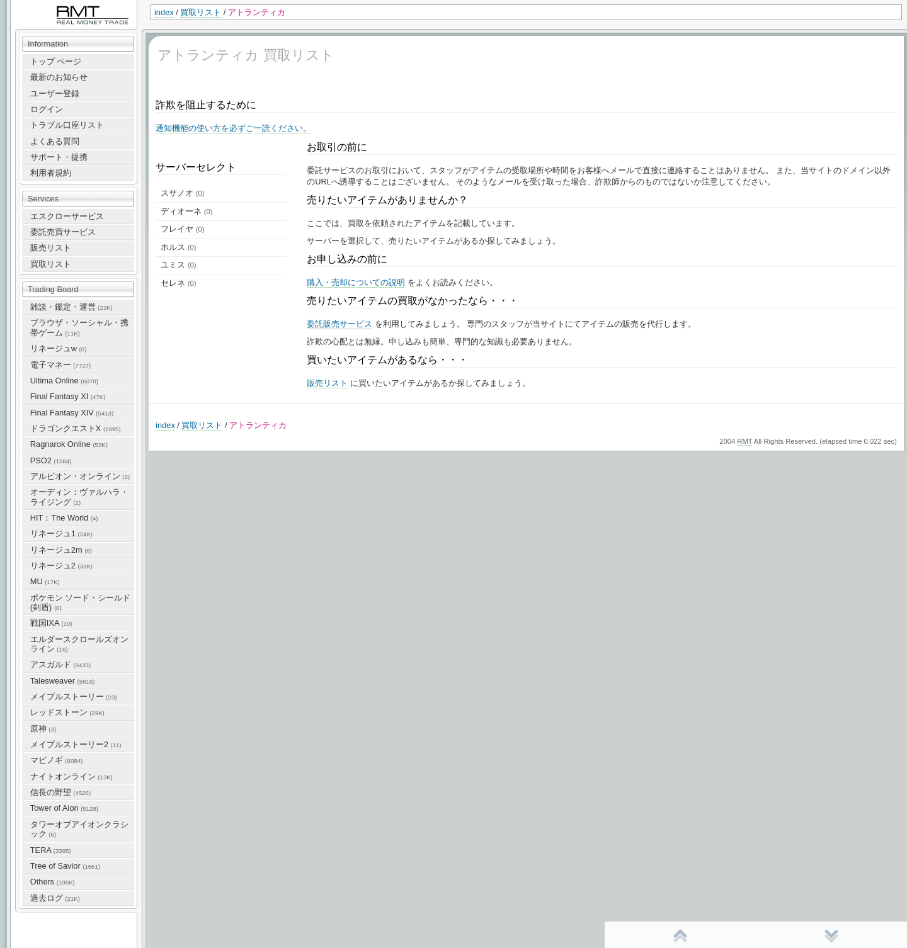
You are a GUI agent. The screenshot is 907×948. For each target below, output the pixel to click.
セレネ (178, 283)
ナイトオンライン (71, 776)
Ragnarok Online (69, 444)
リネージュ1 (61, 533)
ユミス (178, 264)
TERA (50, 850)
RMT (744, 441)
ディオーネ (186, 211)
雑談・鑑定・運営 (71, 307)
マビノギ (56, 760)
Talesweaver (62, 681)
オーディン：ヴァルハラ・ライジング (79, 496)
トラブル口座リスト (67, 125)
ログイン (46, 109)
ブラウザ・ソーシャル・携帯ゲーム (79, 327)
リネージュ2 (61, 565)
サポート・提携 (59, 157)
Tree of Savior (65, 866)
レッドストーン (67, 712)
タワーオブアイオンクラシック (79, 829)
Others (52, 881)
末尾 (831, 935)
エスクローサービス (67, 216)
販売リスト (50, 247)
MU (45, 581)
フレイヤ (182, 229)
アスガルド (60, 664)
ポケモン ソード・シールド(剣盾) (80, 602)
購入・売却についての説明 (356, 282)
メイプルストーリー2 (76, 744)
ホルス (178, 247)
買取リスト (200, 12)
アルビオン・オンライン (80, 476)
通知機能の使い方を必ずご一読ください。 (233, 128)
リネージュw (58, 348)
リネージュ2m (61, 550)
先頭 (680, 935)
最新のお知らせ (59, 77)
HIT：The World (64, 517)
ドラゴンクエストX (75, 428)
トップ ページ (56, 61)
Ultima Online (64, 380)
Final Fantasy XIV (71, 412)
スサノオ (182, 193)
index (164, 12)
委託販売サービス (339, 324)
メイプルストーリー (73, 696)
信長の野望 (60, 792)
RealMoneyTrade (41, 6)
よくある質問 (54, 141)
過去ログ (55, 898)
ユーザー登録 (54, 93)
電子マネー (60, 365)
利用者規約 (50, 173)
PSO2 (50, 460)
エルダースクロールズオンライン (79, 644)
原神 (43, 728)
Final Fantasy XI (67, 396)
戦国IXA (51, 623)
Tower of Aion (64, 808)
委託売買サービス (63, 232)
